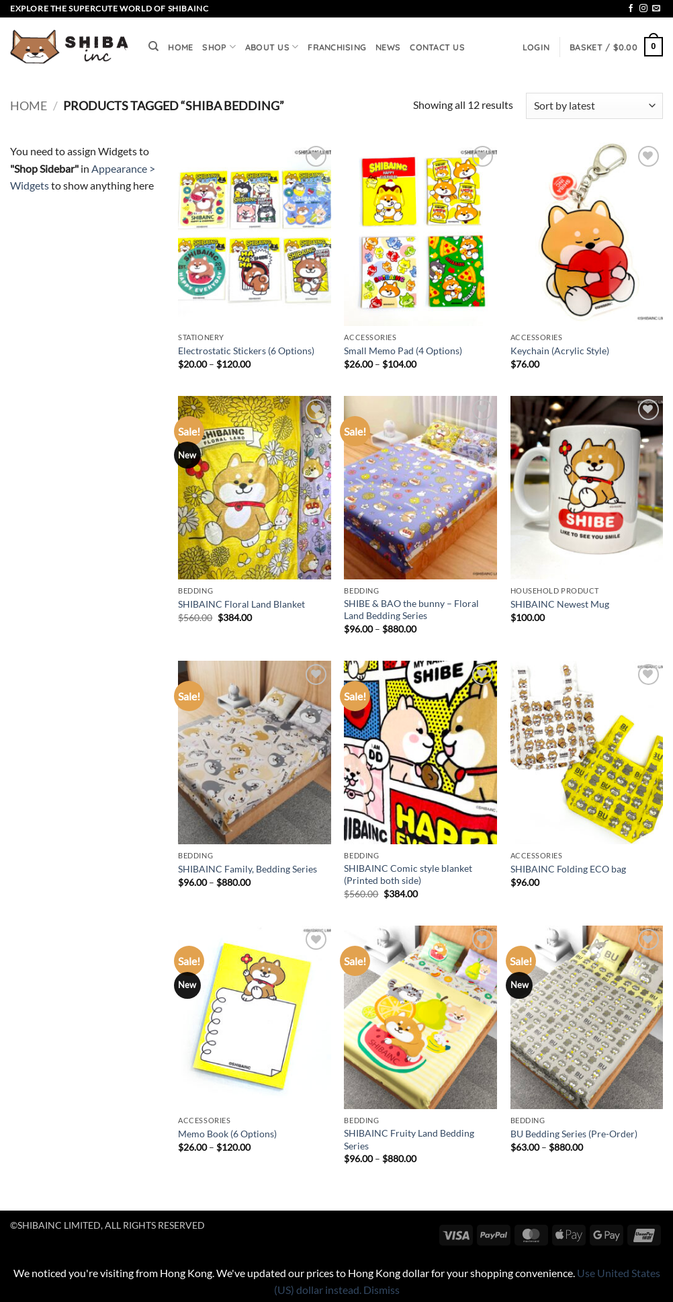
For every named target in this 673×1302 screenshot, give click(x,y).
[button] (536, 47)
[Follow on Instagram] (643, 8)
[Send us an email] (656, 8)
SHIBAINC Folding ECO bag (568, 868)
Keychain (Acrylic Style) (559, 350)
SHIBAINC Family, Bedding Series (247, 868)
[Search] (153, 46)
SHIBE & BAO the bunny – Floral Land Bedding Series (411, 610)
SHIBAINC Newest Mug (559, 604)
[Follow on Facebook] (631, 8)
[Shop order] (594, 106)
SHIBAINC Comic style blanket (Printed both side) (408, 874)
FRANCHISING (337, 47)
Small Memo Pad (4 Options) (403, 350)
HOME (180, 47)
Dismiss (381, 1289)
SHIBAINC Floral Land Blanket (241, 604)
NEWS (387, 47)
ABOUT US (272, 46)
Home (28, 105)
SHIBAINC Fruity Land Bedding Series (409, 1139)
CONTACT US (437, 47)
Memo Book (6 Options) (227, 1133)
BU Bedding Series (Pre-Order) (573, 1133)
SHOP (218, 46)
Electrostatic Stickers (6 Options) (246, 350)
